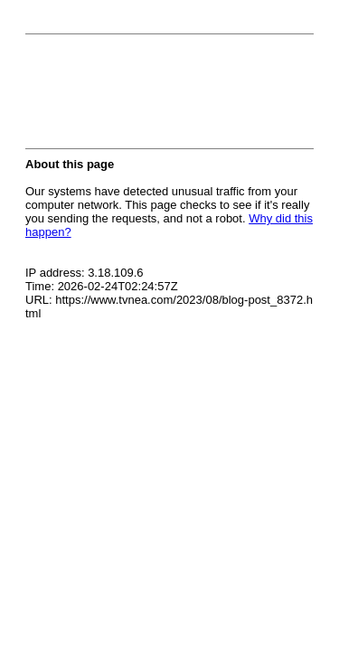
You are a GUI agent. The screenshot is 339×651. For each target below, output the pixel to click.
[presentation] (162, 96)
